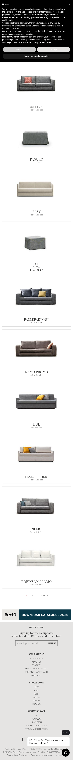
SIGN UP (52, 643)
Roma (36, 691)
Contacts (36, 665)
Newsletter (36, 722)
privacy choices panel (41, 42)
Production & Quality (36, 669)
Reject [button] (19, 49)
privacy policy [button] (11, 12)
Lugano (36, 704)
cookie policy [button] (7, 20)
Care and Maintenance (36, 672)
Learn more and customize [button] (36, 56)
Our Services (36, 659)
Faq (36, 716)
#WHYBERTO (36, 676)
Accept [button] (53, 49)
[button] (69, 4)
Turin (36, 694)
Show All (44, 596)
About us (36, 662)
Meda (36, 687)
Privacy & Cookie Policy (36, 729)
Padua (36, 697)
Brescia (36, 701)
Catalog (36, 719)
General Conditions (36, 726)
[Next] (32, 595)
